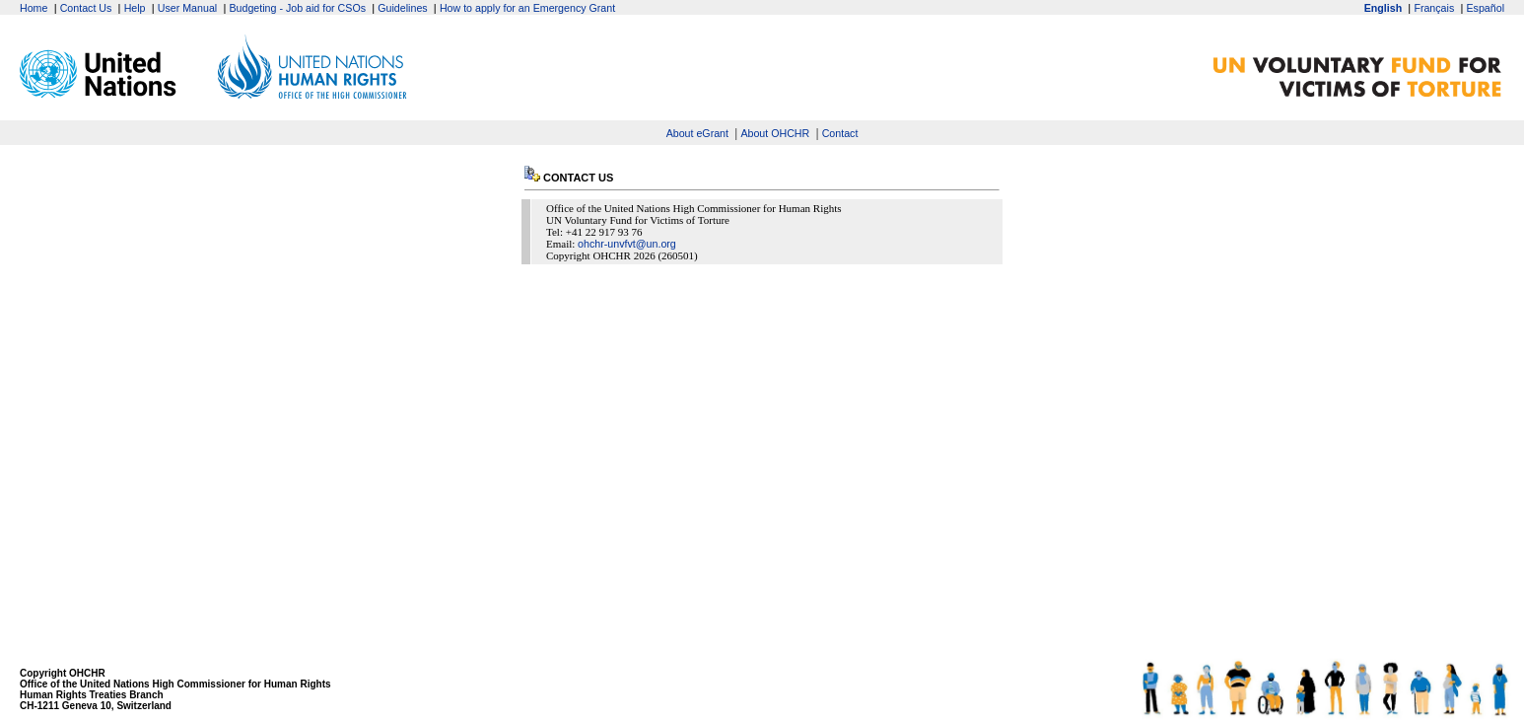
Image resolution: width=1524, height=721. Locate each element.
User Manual (187, 8)
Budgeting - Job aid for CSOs (297, 8)
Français (1434, 8)
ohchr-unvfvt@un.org (627, 244)
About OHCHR (774, 133)
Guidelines (402, 8)
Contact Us (86, 8)
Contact (840, 133)
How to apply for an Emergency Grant (527, 8)
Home (33, 8)
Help (135, 8)
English (1383, 8)
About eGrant (697, 133)
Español (1485, 8)
